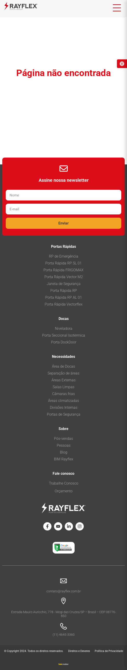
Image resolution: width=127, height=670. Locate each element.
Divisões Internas (63, 407)
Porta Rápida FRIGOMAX (63, 270)
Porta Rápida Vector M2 (63, 277)
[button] (122, 63)
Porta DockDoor (63, 342)
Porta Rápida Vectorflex (64, 304)
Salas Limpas (63, 387)
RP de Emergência (63, 256)
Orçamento (64, 491)
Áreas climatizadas (63, 400)
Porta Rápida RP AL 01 (63, 297)
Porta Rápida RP (63, 290)
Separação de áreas (63, 373)
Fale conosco (63, 473)
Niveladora (63, 328)
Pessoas (63, 445)
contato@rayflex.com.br (63, 591)
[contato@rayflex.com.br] (63, 581)
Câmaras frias (63, 394)
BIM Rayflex (63, 459)
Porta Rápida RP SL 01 (63, 263)
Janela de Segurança (64, 284)
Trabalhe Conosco (63, 483)
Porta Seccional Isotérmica (63, 335)
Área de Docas (63, 366)
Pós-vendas (63, 438)
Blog (63, 452)
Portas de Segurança (63, 414)
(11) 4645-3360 (64, 634)
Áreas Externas (63, 380)
